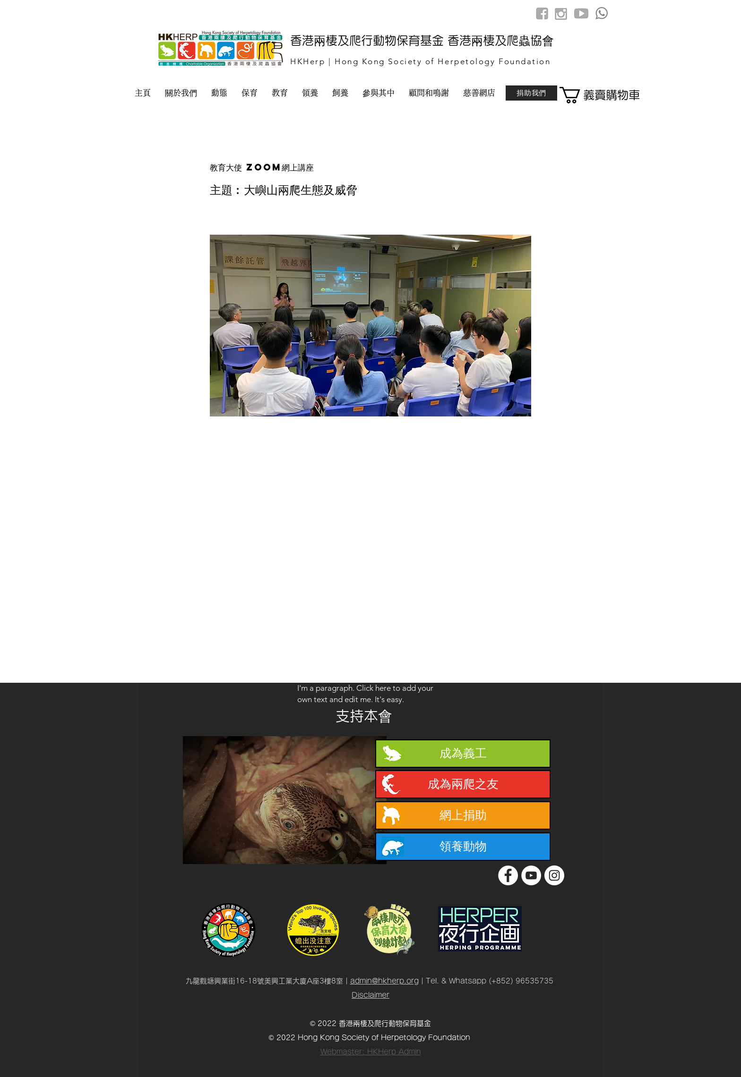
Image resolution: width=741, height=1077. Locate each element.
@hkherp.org (395, 980)
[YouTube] (531, 875)
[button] (593, 95)
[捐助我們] (531, 93)
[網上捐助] (463, 815)
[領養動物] (463, 846)
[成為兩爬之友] (463, 784)
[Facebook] (508, 875)
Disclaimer (370, 995)
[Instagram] (554, 875)
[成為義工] (463, 753)
